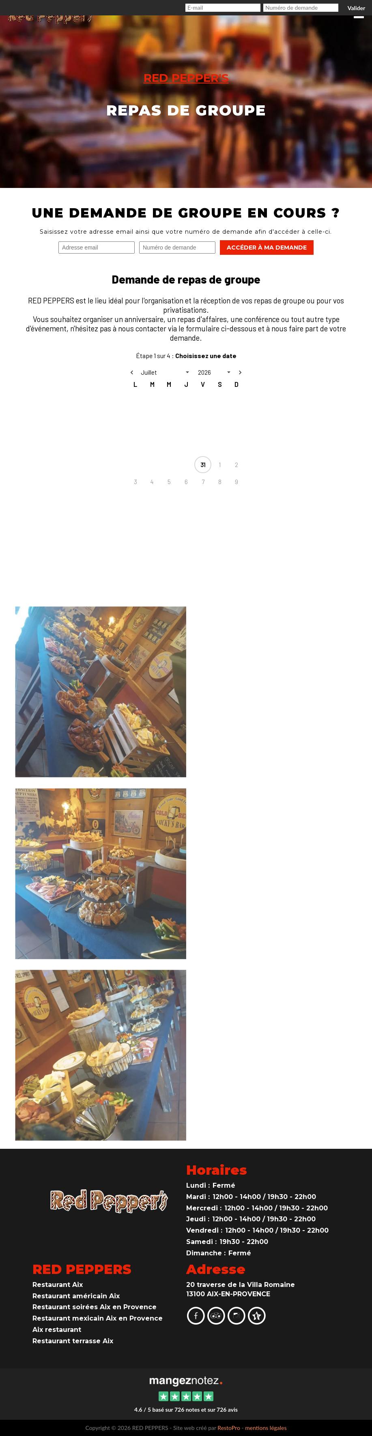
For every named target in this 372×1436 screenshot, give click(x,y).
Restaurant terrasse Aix (72, 1341)
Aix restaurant (56, 1330)
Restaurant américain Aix (76, 1296)
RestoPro (228, 1427)
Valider (356, 7)
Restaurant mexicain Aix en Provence (97, 1318)
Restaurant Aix (57, 1285)
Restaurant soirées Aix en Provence (94, 1307)
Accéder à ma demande (267, 247)
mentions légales (265, 1427)
